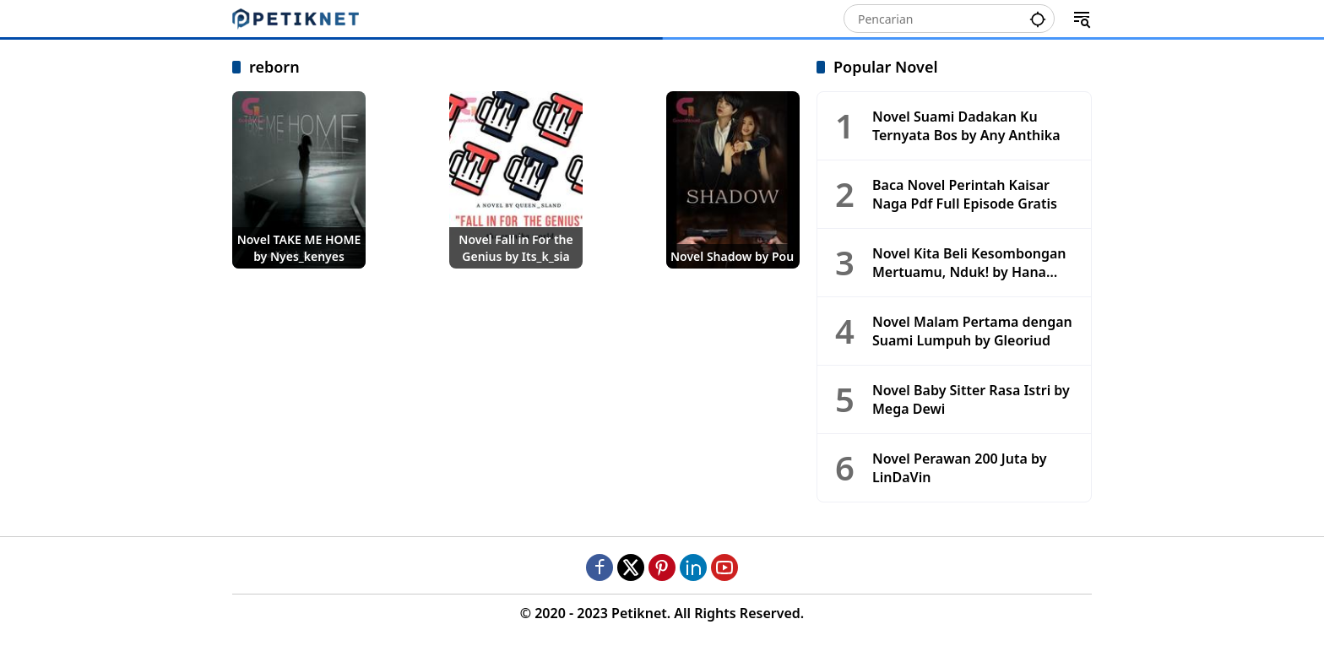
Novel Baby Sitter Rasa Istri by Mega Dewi (971, 399)
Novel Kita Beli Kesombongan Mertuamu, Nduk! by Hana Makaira (969, 263)
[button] (1038, 17)
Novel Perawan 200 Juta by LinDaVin (959, 467)
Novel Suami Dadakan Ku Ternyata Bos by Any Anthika (966, 125)
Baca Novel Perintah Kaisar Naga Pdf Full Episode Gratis (964, 194)
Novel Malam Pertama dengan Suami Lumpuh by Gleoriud (972, 331)
